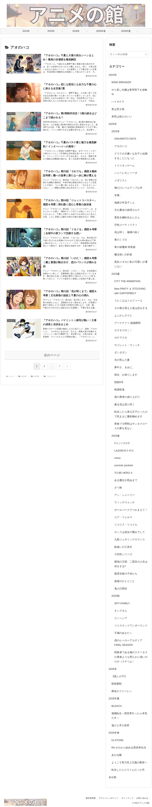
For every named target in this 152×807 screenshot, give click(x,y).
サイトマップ (127, 798)
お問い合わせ (142, 798)
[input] (128, 54)
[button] (146, 54)
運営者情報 (91, 798)
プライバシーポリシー (108, 798)
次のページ (52, 355)
